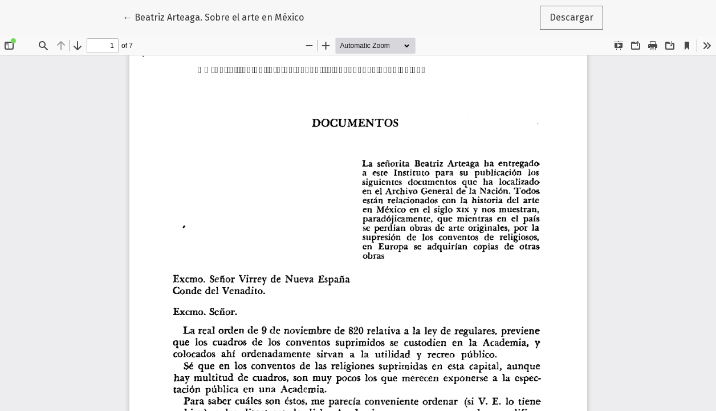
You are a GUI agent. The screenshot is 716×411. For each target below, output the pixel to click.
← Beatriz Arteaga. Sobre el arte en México (213, 16)
